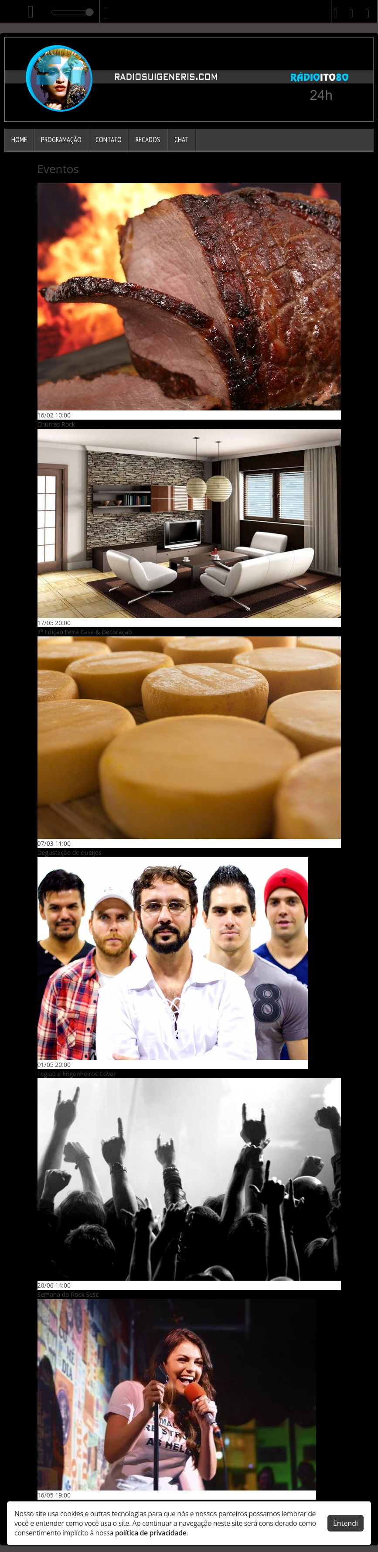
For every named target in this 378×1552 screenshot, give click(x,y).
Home (19, 139)
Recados (148, 139)
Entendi (345, 1523)
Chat (181, 139)
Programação (61, 139)
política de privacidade (151, 1532)
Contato (108, 139)
